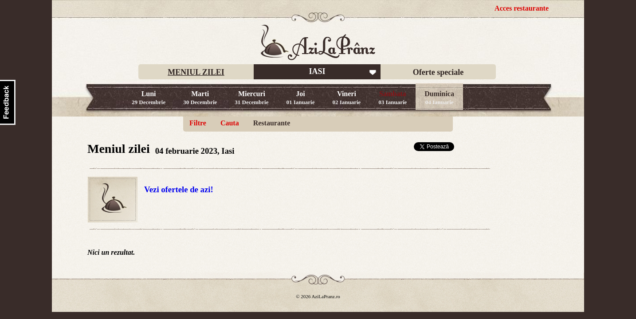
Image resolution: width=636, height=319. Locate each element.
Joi (301, 97)
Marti (200, 97)
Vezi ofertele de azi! (178, 189)
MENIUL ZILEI (196, 72)
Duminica (439, 97)
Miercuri (251, 97)
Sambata (392, 97)
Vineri (346, 97)
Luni (148, 97)
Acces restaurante (522, 8)
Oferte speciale (438, 72)
